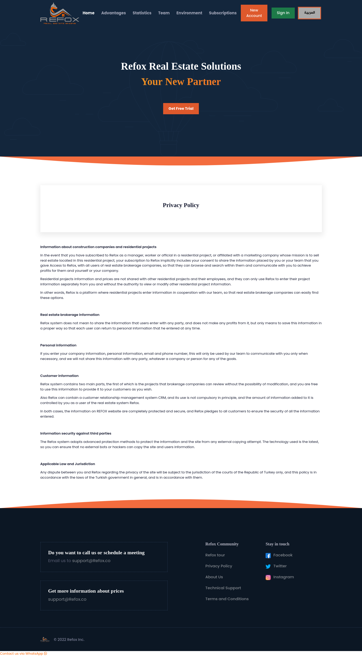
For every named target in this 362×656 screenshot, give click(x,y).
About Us (214, 577)
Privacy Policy (218, 566)
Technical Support (223, 588)
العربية (309, 13)
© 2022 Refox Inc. (69, 639)
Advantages (113, 13)
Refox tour (215, 555)
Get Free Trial (181, 108)
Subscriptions (223, 13)
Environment (189, 13)
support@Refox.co (91, 561)
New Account (254, 13)
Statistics (142, 13)
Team (164, 13)
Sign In (283, 12)
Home (88, 13)
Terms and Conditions (227, 598)
